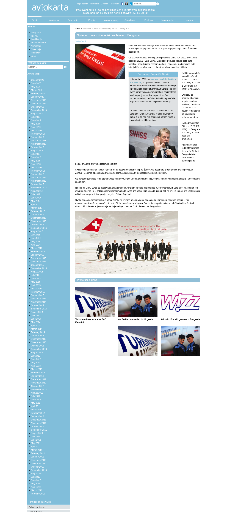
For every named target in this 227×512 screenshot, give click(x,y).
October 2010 (37, 467)
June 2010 (36, 480)
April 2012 (36, 406)
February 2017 (38, 211)
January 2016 (37, 255)
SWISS (132, 48)
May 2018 (35, 161)
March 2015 (36, 288)
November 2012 (38, 383)
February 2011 (38, 453)
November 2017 (38, 181)
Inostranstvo (168, 20)
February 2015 (38, 292)
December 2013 (38, 339)
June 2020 (36, 83)
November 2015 (38, 261)
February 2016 (38, 251)
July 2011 (35, 436)
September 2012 (39, 389)
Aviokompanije (110, 20)
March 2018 (36, 167)
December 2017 (38, 177)
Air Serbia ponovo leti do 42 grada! (135, 319)
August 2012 (37, 393)
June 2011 (36, 440)
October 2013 (37, 346)
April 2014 (36, 325)
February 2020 (38, 93)
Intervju (34, 36)
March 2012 (36, 409)
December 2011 (38, 420)
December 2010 (38, 460)
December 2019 (38, 100)
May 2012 (35, 403)
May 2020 (35, 87)
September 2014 (39, 309)
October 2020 (37, 80)
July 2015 (35, 275)
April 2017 (36, 204)
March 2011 (36, 450)
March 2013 (36, 369)
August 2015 (37, 272)
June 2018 (36, 157)
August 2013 (37, 352)
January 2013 (37, 376)
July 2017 (35, 194)
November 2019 (38, 103)
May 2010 (35, 483)
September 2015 (39, 268)
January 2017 (37, 214)
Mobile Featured (38, 42)
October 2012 (37, 386)
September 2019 (39, 110)
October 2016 (37, 224)
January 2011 (37, 457)
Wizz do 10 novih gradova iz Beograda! (180, 319)
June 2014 (36, 319)
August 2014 (37, 312)
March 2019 (36, 130)
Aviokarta (54, 20)
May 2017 (35, 201)
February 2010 (38, 494)
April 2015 (36, 285)
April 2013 (36, 366)
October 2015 (37, 265)
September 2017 (39, 187)
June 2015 (36, 278)
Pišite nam (114, 4)
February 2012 (38, 413)
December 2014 (38, 298)
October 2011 (37, 426)
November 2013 (38, 342)
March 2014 (36, 329)
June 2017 (36, 198)
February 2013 (38, 372)
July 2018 (35, 154)
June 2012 (36, 399)
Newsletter (94, 4)
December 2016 (38, 218)
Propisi (91, 20)
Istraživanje (36, 39)
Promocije (35, 53)
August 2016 (37, 231)
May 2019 (35, 124)
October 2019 (37, 107)
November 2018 (38, 144)
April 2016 (36, 245)
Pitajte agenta (82, 4)
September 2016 (39, 228)
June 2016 (36, 238)
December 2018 (38, 140)
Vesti (34, 20)
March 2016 (36, 248)
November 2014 (38, 302)
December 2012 (38, 379)
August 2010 (37, 473)
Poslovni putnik (148, 21)
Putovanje (73, 20)
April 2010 (36, 487)
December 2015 (38, 258)
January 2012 (37, 416)
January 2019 (37, 137)
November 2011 (38, 423)
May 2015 (35, 282)
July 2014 (35, 315)
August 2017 (37, 191)
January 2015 (37, 295)
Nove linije (36, 49)
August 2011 (37, 433)
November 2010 (38, 463)
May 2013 (35, 362)
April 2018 (36, 164)
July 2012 (35, 396)
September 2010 (39, 470)
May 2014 (35, 322)
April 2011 (36, 446)
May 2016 (35, 241)
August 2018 (37, 150)
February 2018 (38, 171)
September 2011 (39, 430)
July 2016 (35, 235)
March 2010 (36, 490)
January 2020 (37, 97)
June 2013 (36, 359)
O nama (104, 4)
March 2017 (36, 208)
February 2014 (38, 332)
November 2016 (38, 221)
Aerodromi (129, 20)
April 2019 (36, 127)
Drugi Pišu (36, 32)
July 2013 (35, 356)
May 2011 (35, 443)
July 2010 (35, 477)
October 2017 (37, 184)
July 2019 (35, 117)
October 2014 (37, 305)
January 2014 (37, 335)
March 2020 (36, 90)
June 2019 (36, 120)
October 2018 (37, 147)
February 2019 (38, 134)
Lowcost (189, 20)
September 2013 (39, 349)
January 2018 (37, 174)
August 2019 (37, 113)
